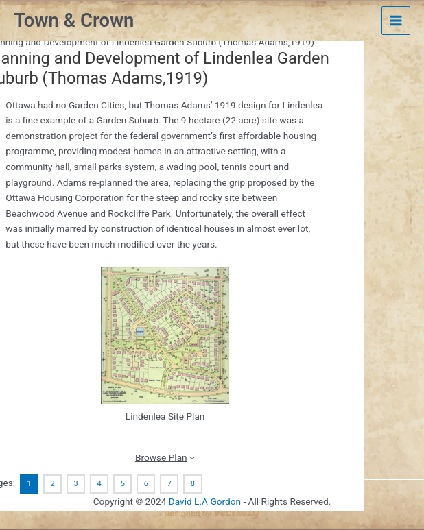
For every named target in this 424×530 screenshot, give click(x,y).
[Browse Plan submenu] (192, 457)
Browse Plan (161, 457)
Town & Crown (74, 21)
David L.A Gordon (205, 501)
